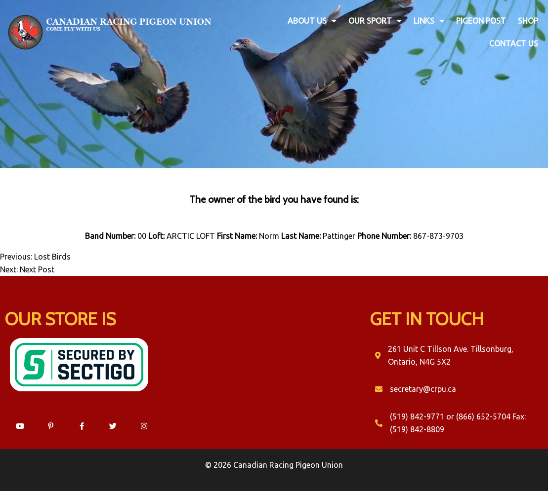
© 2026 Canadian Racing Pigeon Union (274, 464)
